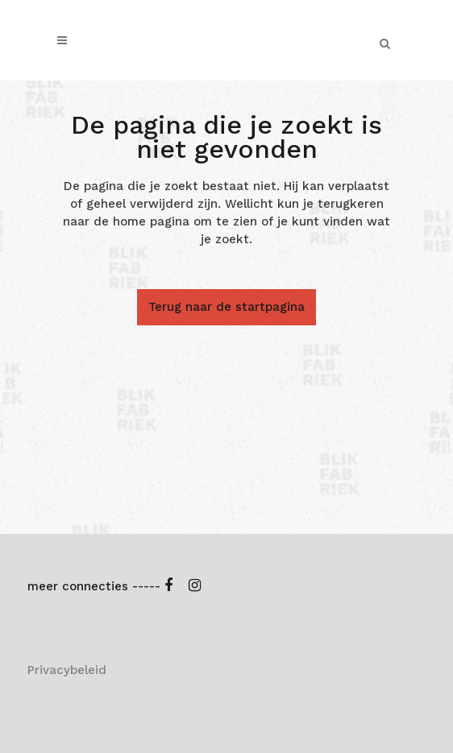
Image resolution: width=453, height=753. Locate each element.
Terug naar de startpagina (226, 307)
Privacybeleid (66, 670)
